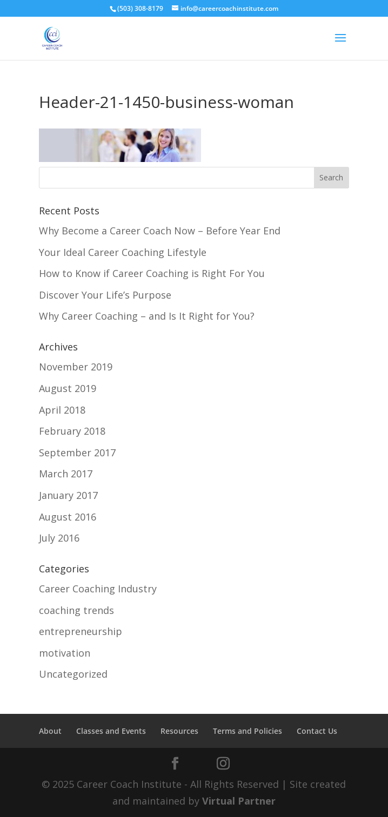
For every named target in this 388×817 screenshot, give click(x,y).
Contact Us (317, 731)
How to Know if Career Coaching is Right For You (152, 273)
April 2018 (62, 409)
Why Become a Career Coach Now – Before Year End (159, 230)
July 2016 (59, 537)
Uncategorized (73, 673)
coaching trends (76, 610)
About (50, 731)
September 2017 (77, 452)
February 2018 (72, 430)
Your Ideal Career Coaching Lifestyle (122, 252)
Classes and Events (111, 731)
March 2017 (65, 473)
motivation (64, 652)
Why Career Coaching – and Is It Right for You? (147, 315)
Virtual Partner (239, 800)
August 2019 (67, 388)
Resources (179, 731)
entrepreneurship (80, 631)
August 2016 (67, 516)
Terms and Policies (247, 731)
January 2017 (68, 495)
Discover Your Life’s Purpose (105, 294)
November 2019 (75, 366)
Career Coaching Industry (98, 588)
